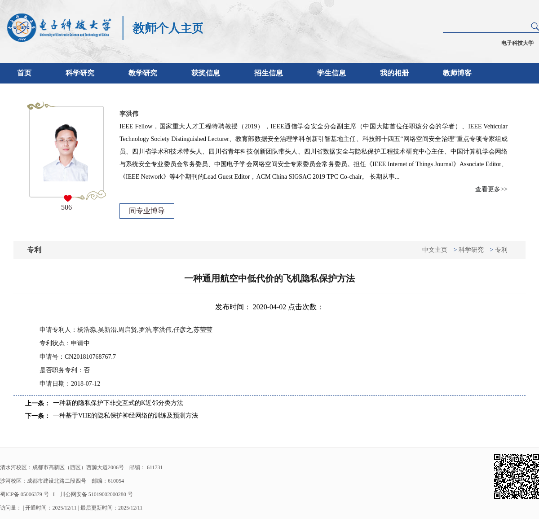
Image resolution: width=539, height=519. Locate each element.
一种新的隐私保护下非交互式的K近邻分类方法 (118, 403)
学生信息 (331, 73)
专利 (501, 249)
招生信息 (268, 73)
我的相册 (394, 73)
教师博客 (457, 73)
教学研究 (142, 73)
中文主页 (434, 249)
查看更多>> (491, 189)
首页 (24, 73)
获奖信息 (205, 73)
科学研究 (80, 73)
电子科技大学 (517, 43)
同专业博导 (147, 211)
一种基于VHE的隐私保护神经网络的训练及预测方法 (125, 415)
